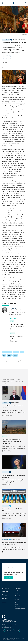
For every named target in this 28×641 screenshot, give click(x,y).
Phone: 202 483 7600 (6, 627)
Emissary (5, 591)
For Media (17, 606)
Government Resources (20, 608)
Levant (9, 355)
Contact (17, 599)
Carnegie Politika (15, 505)
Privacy (16, 604)
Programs (18, 588)
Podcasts (17, 596)
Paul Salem (5, 62)
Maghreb (15, 355)
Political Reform (7, 351)
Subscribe (8, 577)
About (4, 595)
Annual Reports (18, 601)
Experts (5, 598)
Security (16, 351)
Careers (17, 602)
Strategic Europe (15, 402)
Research (5, 588)
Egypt (22, 351)
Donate (4, 602)
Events (17, 591)
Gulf (4, 355)
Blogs (16, 593)
